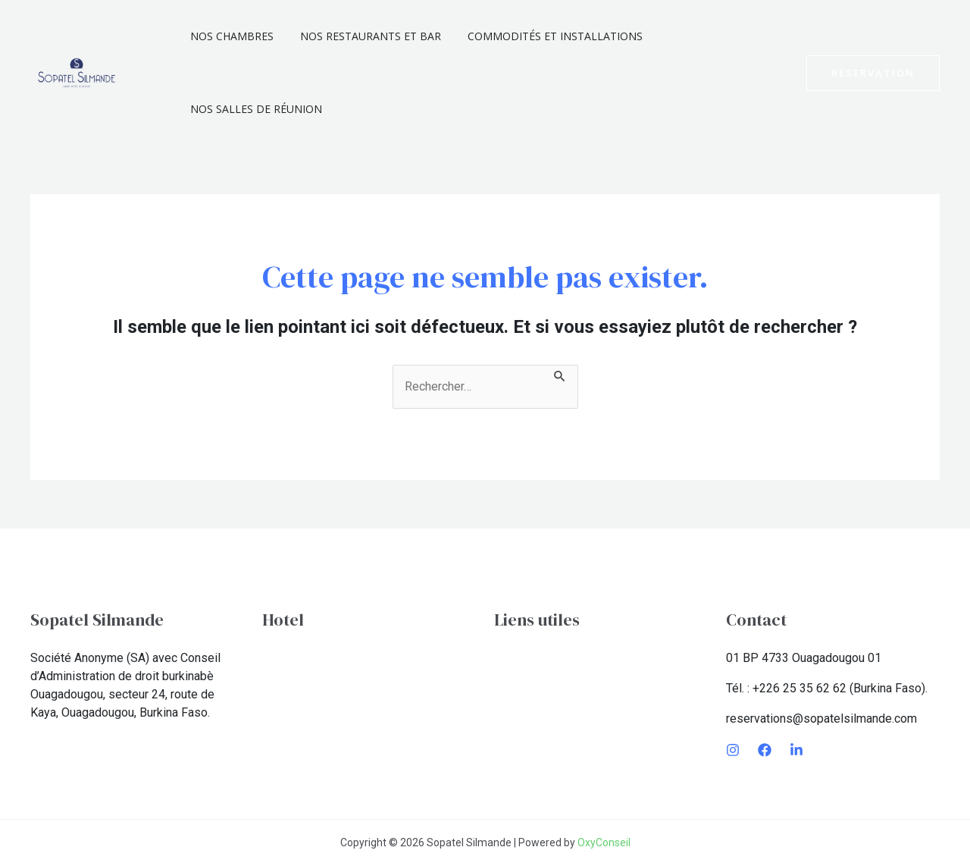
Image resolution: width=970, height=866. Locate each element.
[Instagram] (733, 750)
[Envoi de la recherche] (560, 374)
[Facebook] (764, 750)
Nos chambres (229, 36)
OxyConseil (603, 842)
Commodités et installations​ (541, 36)
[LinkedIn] (796, 750)
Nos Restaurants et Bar (362, 36)
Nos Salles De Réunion (253, 109)
